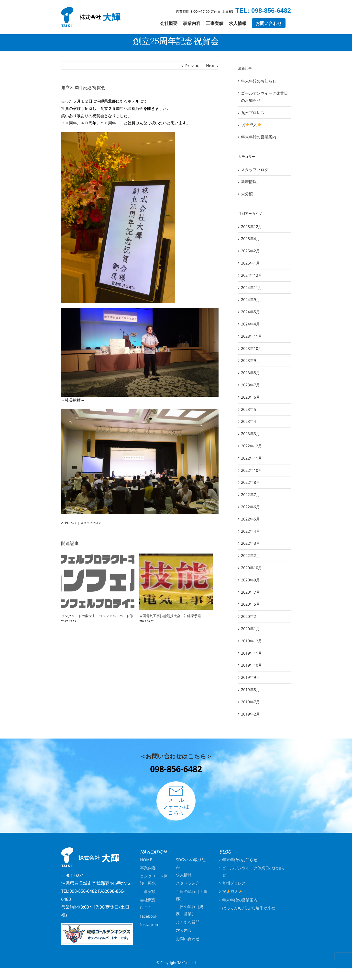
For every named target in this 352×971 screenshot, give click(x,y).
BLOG (145, 908)
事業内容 (148, 868)
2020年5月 (250, 604)
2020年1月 (250, 628)
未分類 (247, 194)
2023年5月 (250, 409)
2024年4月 (250, 324)
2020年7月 (250, 592)
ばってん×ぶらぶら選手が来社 (248, 908)
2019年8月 (250, 689)
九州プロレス (252, 112)
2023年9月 (250, 360)
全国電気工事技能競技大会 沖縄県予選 (170, 615)
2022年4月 (250, 531)
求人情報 (184, 875)
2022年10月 (251, 470)
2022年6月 (250, 506)
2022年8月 (250, 482)
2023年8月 (250, 372)
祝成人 (251, 124)
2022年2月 (250, 555)
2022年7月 (250, 494)
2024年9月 (250, 299)
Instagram (149, 924)
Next (210, 65)
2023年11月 (251, 336)
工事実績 (148, 891)
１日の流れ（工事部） (191, 895)
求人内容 (184, 930)
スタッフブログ (90, 523)
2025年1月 (250, 263)
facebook (148, 916)
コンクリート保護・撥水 (153, 879)
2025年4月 (250, 238)
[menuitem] (168, 23)
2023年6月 (250, 397)
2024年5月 (250, 311)
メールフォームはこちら (176, 801)
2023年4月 (250, 421)
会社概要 (148, 899)
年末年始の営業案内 (258, 136)
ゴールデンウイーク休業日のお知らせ (253, 871)
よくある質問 (187, 922)
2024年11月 (251, 287)
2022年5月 (250, 519)
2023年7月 (250, 385)
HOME (146, 859)
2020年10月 (251, 567)
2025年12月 (251, 226)
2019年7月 (250, 702)
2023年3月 (250, 433)
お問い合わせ (187, 938)
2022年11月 (251, 458)
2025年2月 (250, 251)
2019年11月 (251, 653)
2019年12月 (251, 641)
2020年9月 (250, 580)
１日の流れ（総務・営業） (189, 910)
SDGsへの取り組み (191, 863)
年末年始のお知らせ (258, 81)
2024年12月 (251, 275)
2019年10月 (251, 665)
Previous (193, 65)
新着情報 (249, 181)
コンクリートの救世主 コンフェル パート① (97, 615)
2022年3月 (250, 543)
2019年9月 (250, 677)
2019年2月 (250, 714)
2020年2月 (250, 616)
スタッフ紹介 (187, 883)
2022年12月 (251, 446)
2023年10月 (251, 348)
